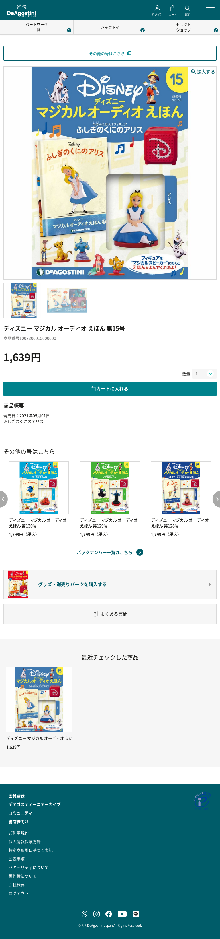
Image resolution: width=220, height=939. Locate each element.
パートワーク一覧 (36, 27)
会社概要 (17, 884)
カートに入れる (112, 388)
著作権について (23, 876)
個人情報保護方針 (25, 841)
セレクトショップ (183, 27)
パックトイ (110, 27)
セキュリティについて (29, 867)
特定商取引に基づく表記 (31, 850)
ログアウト (19, 893)
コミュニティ (21, 813)
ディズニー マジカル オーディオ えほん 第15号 (48, 738)
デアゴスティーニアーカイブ (35, 804)
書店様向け (19, 821)
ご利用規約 (19, 833)
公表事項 (17, 859)
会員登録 (17, 795)
